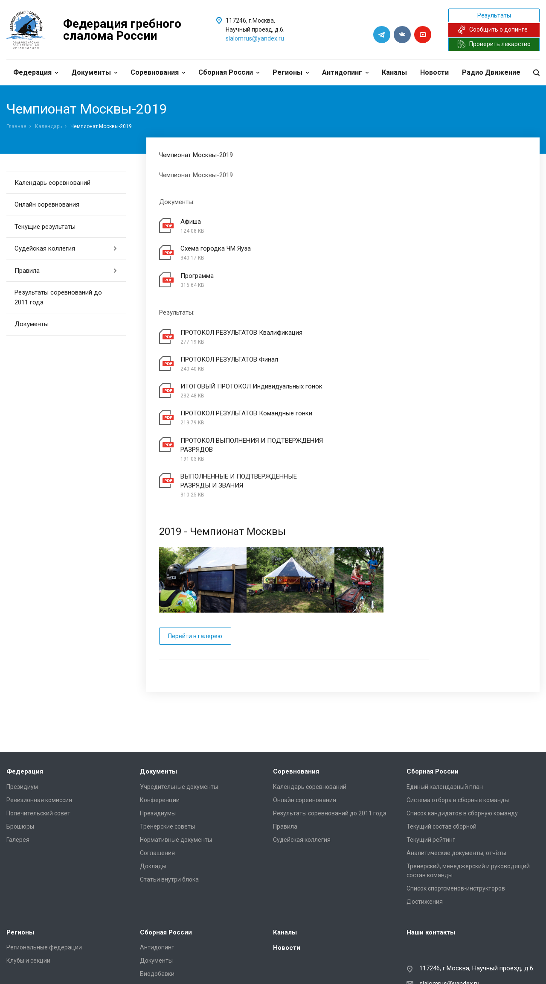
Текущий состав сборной (441, 753)
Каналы (394, 72)
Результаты (494, 15)
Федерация (35, 72)
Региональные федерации (44, 874)
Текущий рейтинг (431, 766)
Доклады (153, 792)
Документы (94, 72)
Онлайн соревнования (47, 204)
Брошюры (20, 753)
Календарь (48, 126)
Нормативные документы (176, 766)
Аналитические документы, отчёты (456, 779)
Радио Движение (491, 72)
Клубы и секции (28, 887)
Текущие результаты (45, 227)
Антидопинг (345, 72)
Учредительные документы (179, 713)
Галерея (17, 766)
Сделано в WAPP (28, 965)
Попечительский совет (38, 739)
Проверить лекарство (494, 44)
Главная (16, 126)
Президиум (22, 713)
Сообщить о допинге (492, 29)
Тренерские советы (167, 753)
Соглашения (157, 779)
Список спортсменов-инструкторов (456, 815)
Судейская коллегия (66, 248)
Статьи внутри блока (169, 806)
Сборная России (228, 72)
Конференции (160, 726)
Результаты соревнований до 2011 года (58, 297)
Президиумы (158, 739)
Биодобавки (157, 900)
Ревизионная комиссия (39, 726)
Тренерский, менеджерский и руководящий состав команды (468, 797)
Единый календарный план (445, 713)
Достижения (425, 828)
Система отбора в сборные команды (458, 726)
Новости (434, 72)
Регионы (291, 72)
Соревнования (158, 72)
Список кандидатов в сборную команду (462, 739)
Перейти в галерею (195, 562)
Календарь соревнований (52, 183)
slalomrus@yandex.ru (255, 38)
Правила (66, 270)
